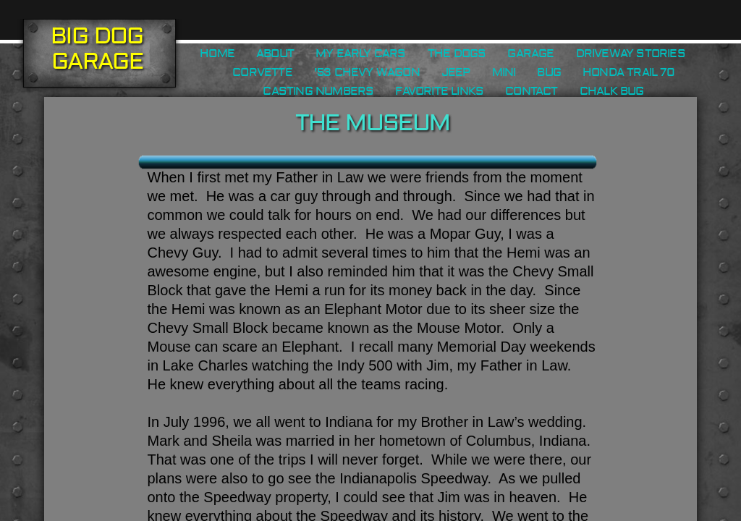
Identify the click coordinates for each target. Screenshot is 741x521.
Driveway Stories (630, 53)
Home (217, 53)
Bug (549, 72)
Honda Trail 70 (628, 72)
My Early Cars (361, 53)
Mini (504, 72)
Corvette (262, 72)
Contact (531, 91)
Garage (530, 53)
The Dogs (457, 53)
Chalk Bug (612, 91)
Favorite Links (439, 91)
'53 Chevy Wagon (367, 72)
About (275, 53)
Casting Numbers (318, 91)
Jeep (455, 72)
